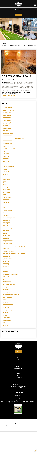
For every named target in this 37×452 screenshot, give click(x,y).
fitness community (7, 117)
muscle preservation (7, 243)
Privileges (18, 380)
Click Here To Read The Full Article (9, 95)
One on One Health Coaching (25, 85)
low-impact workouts (7, 228)
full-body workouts (7, 195)
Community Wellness (7, 168)
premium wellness (7, 136)
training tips (5, 302)
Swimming (18, 366)
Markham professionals (8, 133)
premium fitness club (7, 135)
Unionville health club (7, 143)
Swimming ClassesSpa (8, 300)
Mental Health (6, 238)
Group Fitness (17, 83)
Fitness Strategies (7, 123)
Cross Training (23, 82)
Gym (21, 83)
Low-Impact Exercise (7, 227)
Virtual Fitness (6, 307)
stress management (7, 297)
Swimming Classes (21, 88)
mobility (5, 241)
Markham (5, 233)
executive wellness (7, 115)
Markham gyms (6, 131)
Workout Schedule (7, 320)
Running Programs (7, 269)
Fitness (4, 182)
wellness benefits (6, 145)
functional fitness (7, 197)
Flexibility (5, 194)
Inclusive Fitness (6, 220)
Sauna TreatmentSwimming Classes (10, 274)
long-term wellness (7, 128)
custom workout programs (8, 110)
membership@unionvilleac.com (19, 390)
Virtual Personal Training (10, 90)
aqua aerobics (6, 153)
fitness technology (7, 187)
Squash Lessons (14, 88)
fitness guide (5, 186)
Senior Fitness (6, 276)
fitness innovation (7, 120)
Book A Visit (18, 14)
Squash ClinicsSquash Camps (9, 291)
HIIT (4, 212)
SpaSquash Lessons (7, 281)
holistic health (6, 213)
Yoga (23, 90)
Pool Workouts (6, 263)
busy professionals (7, 109)
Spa (23, 87)
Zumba (4, 323)
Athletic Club (10, 82)
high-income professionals (8, 127)
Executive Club (29, 82)
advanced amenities (7, 107)
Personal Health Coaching (17, 86)
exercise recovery (6, 179)
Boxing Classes (17, 82)
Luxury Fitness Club (7, 232)
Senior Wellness (6, 277)
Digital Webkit (27, 417)
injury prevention (6, 222)
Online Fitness (6, 248)
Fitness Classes (18, 362)
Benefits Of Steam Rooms (16, 76)
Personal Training (26, 86)
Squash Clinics (8, 88)
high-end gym (6, 125)
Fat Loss (4, 181)
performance (6, 250)
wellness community (7, 317)
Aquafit (4, 154)
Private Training (11, 87)
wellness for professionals (8, 146)
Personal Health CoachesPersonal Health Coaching (14, 253)
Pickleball (32, 86)
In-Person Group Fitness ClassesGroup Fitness (12, 218)
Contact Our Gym (18, 377)
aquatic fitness (6, 156)
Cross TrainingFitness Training (9, 172)
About (18, 361)
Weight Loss (5, 312)
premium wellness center (19, 138)
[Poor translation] (6, 425)
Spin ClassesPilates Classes (9, 284)
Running (4, 268)
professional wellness (7, 140)
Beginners (5, 159)
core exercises (6, 169)
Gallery (18, 373)
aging (4, 151)
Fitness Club (4, 83)
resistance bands (6, 266)
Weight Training (19, 90)
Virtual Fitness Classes (8, 309)
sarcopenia (5, 271)
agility (4, 150)
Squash (4, 286)
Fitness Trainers (10, 83)
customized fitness (7, 112)
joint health (5, 223)
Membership (18, 371)
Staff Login (18, 351)
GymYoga (5, 205)
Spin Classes (27, 87)
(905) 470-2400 (18, 9)
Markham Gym (6, 236)
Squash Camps (6, 287)
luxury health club (7, 130)
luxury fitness (6, 230)
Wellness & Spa (18, 370)
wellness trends (6, 318)
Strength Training (7, 296)
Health (4, 207)
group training (6, 202)
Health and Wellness (7, 209)
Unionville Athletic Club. (14, 417)
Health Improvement (7, 210)
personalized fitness (7, 258)
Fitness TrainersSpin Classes (9, 191)
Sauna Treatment (18, 87)
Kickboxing (7, 85)
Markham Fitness (6, 235)
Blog (18, 375)
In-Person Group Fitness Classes (10, 217)
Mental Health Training (14, 85)
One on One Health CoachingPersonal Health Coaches (14, 246)
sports (4, 141)
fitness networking (7, 122)
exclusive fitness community (9, 176)
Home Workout (6, 215)
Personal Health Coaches (7, 86)
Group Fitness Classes (7, 200)
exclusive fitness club (7, 113)
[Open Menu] (34, 5)
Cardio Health (6, 163)
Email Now (18, 11)
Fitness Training (6, 192)
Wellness (5, 315)
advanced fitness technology (9, 148)
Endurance (5, 174)
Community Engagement (8, 166)
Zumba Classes (28, 90)
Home (18, 359)
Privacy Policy (18, 379)
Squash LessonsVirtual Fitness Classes (11, 294)
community (5, 164)
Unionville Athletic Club (8, 304)
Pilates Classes (5, 87)
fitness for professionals (8, 118)
